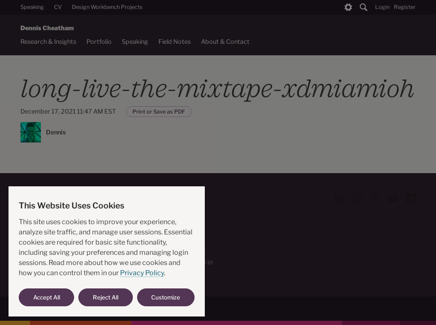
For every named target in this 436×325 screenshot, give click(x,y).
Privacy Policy (142, 273)
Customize (165, 297)
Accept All (46, 297)
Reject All (105, 297)
